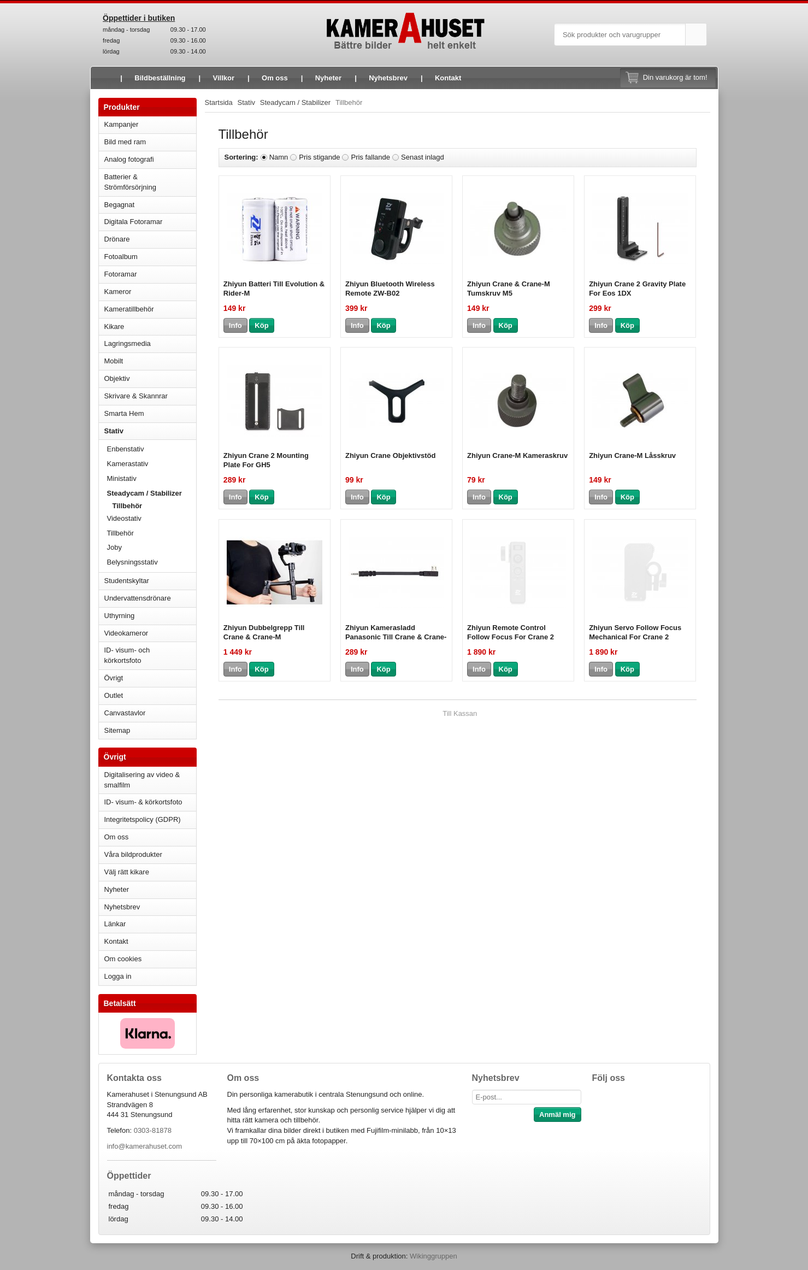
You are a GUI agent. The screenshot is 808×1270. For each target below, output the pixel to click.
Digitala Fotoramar (133, 221)
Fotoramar (150, 274)
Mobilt (150, 361)
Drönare (150, 239)
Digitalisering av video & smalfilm (142, 780)
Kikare (150, 326)
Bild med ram (150, 142)
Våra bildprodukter (133, 854)
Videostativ (151, 518)
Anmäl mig (557, 1114)
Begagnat (150, 205)
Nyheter (328, 78)
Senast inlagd (422, 157)
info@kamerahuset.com (144, 1146)
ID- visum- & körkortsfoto (143, 802)
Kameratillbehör (150, 309)
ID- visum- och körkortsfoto (127, 655)
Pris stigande (319, 157)
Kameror (150, 291)
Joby (114, 547)
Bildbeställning (159, 78)
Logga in (118, 976)
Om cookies (123, 959)
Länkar (115, 924)
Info (235, 325)
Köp (261, 325)
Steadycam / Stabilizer (151, 493)
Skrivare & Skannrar (150, 396)
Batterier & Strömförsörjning (150, 182)
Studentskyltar (126, 581)
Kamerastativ (151, 464)
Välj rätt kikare (126, 872)
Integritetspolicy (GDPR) (142, 819)
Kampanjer (121, 124)
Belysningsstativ (132, 562)
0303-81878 (153, 1130)
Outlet (113, 695)
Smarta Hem (124, 413)
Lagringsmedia (150, 343)
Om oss (275, 78)
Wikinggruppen (433, 1256)
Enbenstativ (151, 449)
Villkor (224, 78)
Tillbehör (128, 506)
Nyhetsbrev (388, 78)
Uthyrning (119, 616)
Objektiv (150, 378)
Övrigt (113, 678)
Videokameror (150, 633)
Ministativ (151, 478)
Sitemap (117, 730)
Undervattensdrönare (150, 598)
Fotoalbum (150, 256)
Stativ (150, 431)
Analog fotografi (150, 159)
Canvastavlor (125, 713)
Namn (278, 157)
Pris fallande (370, 157)
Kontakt (448, 78)
